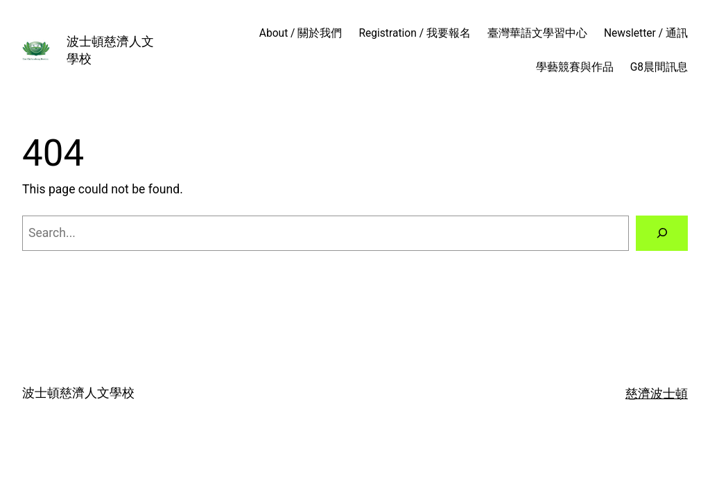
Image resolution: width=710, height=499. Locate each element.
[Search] (662, 233)
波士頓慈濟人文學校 (78, 393)
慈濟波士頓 (656, 394)
